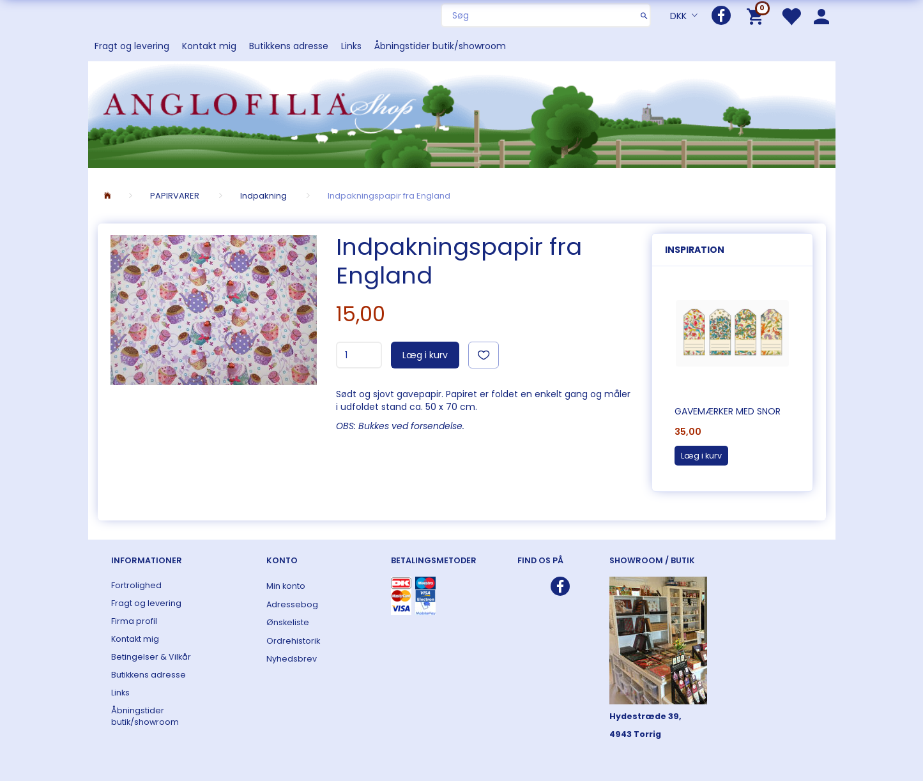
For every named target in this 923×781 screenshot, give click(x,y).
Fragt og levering (132, 46)
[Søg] (644, 15)
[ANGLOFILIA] (461, 113)
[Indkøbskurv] (757, 15)
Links (351, 46)
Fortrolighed (136, 585)
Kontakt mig (209, 46)
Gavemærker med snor (728, 411)
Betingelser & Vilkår (151, 656)
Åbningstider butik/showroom (440, 46)
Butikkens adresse (288, 46)
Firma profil (134, 621)
